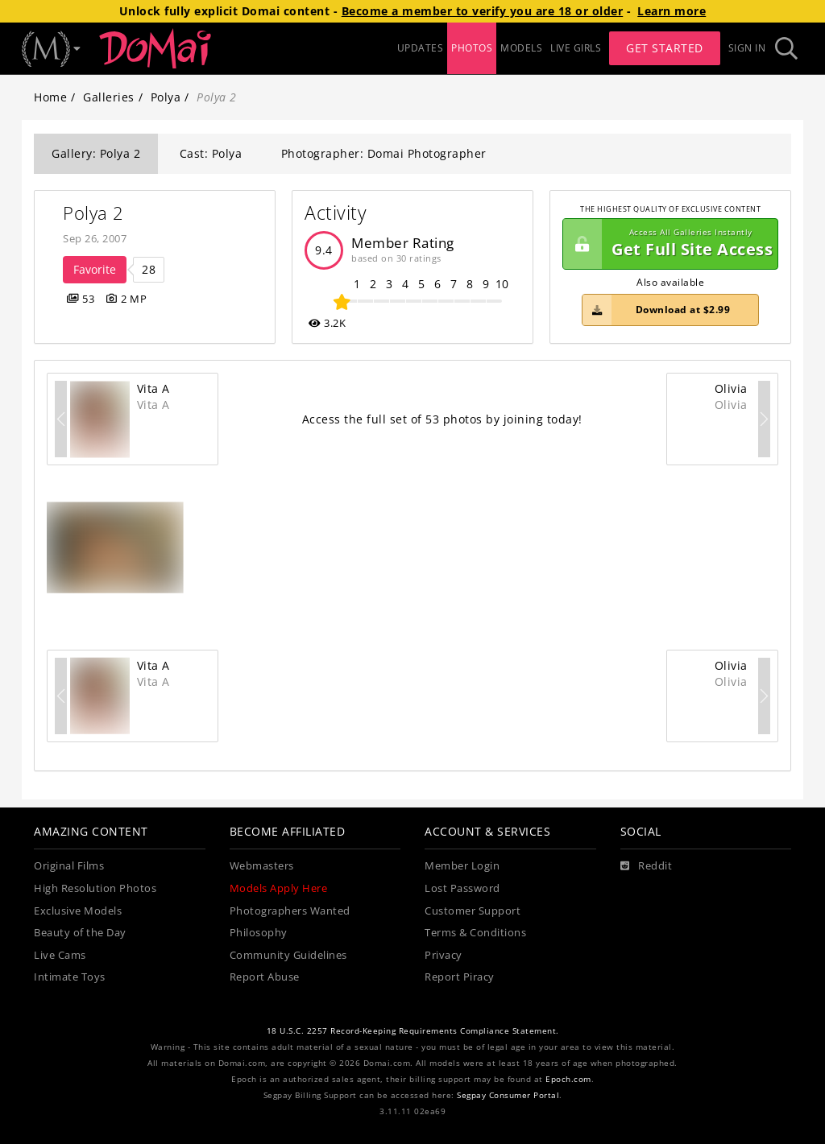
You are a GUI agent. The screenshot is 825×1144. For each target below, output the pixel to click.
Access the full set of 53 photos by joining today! (442, 419)
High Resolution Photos (95, 888)
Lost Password (462, 888)
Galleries (109, 97)
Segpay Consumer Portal (508, 1095)
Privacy (443, 955)
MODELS (521, 48)
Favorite (94, 269)
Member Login (462, 866)
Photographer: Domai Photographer (384, 153)
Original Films (69, 866)
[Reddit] (646, 866)
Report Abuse (265, 977)
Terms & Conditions (475, 933)
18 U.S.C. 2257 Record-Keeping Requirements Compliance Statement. (413, 1031)
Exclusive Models (78, 911)
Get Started (664, 48)
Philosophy (259, 933)
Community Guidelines (288, 955)
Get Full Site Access (668, 244)
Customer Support (472, 911)
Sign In (747, 48)
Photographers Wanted (290, 911)
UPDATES (420, 48)
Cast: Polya (211, 153)
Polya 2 (93, 212)
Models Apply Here (279, 888)
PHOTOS (471, 48)
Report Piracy (460, 977)
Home (50, 97)
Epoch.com (568, 1079)
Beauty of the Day (80, 933)
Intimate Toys (70, 977)
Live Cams (60, 955)
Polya (166, 97)
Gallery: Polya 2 (96, 153)
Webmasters (262, 866)
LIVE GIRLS (575, 48)
